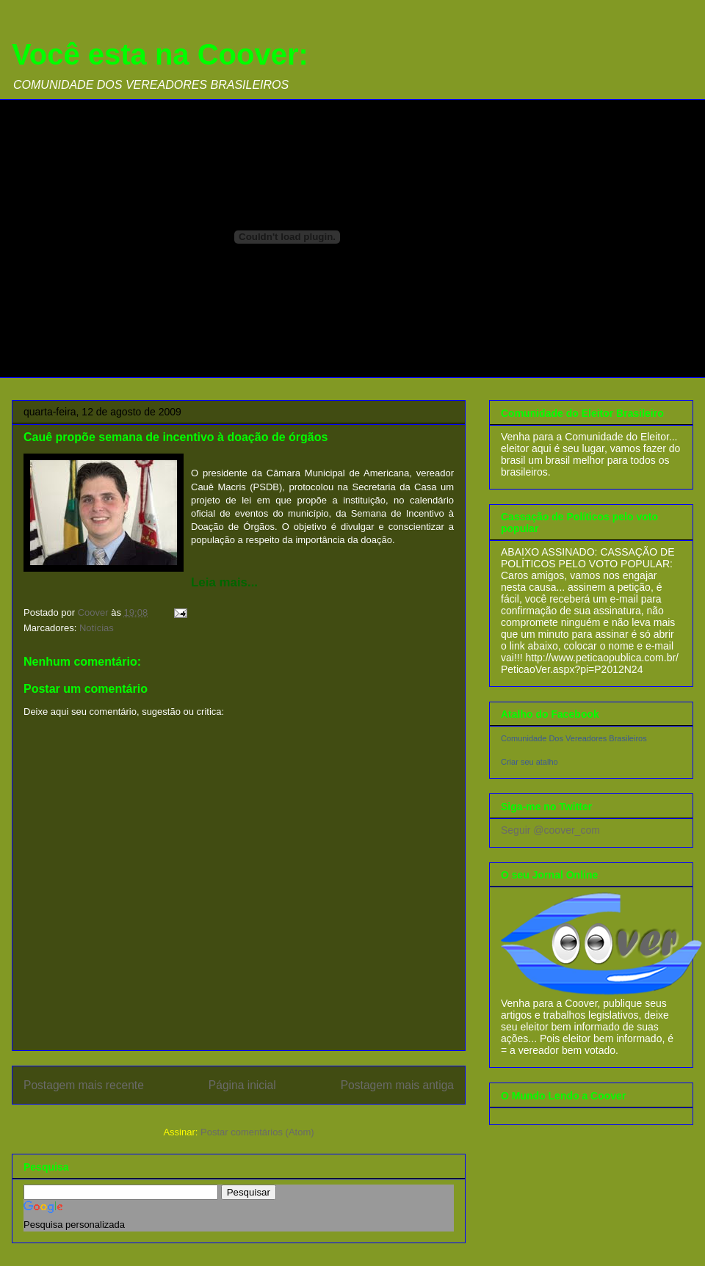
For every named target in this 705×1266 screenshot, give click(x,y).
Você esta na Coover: (160, 54)
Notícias (96, 627)
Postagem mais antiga (397, 1085)
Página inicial (242, 1085)
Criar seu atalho (529, 761)
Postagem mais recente (84, 1085)
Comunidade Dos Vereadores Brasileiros (574, 738)
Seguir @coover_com (550, 830)
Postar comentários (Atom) (257, 1132)
